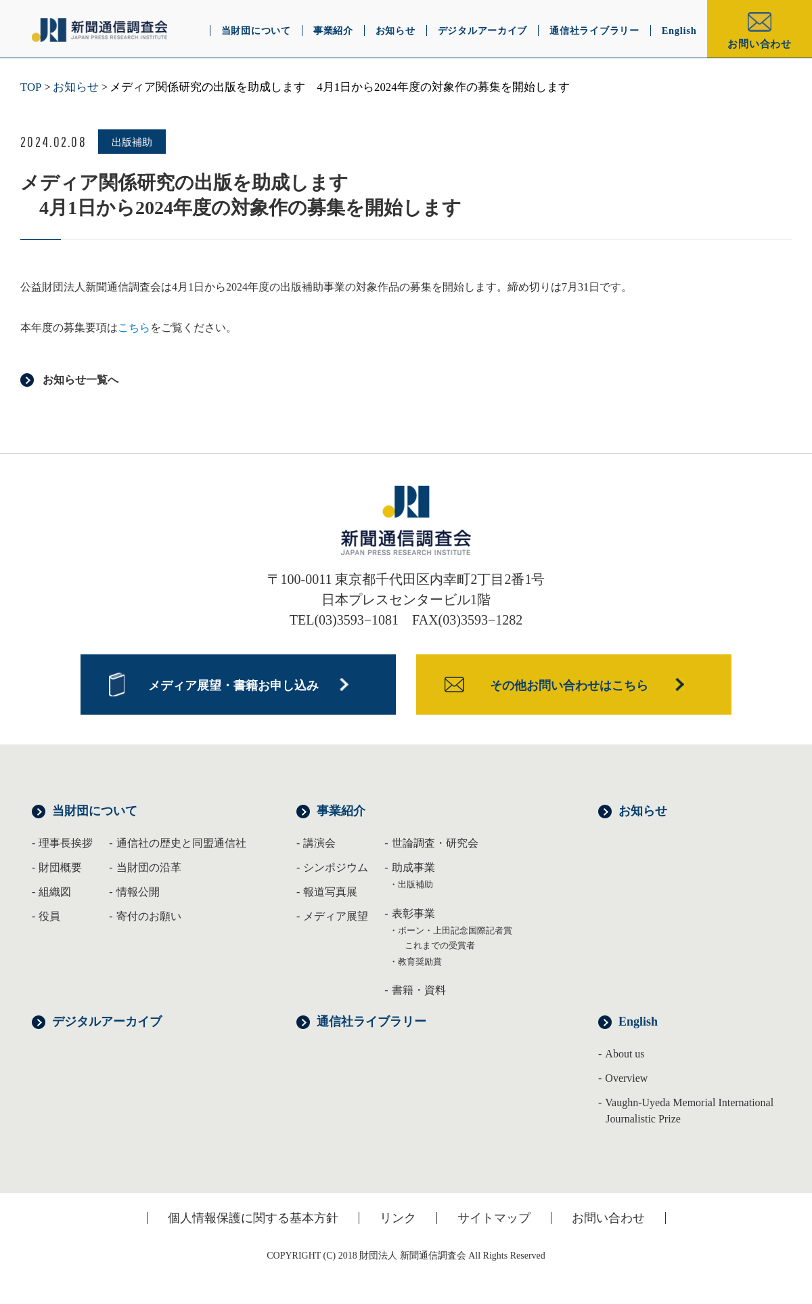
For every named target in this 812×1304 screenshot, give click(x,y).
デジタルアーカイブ (107, 1021)
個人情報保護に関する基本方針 (253, 1218)
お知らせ (76, 87)
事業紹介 (341, 811)
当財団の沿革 (148, 867)
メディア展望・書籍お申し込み (233, 685)
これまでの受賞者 (440, 945)
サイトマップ (494, 1218)
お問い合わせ (759, 44)
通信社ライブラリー (371, 1021)
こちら (134, 327)
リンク (398, 1218)
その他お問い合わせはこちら (569, 685)
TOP (30, 87)
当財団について (94, 811)
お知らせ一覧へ (80, 379)
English (638, 1021)
